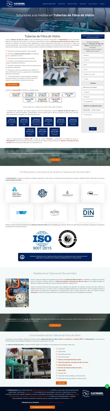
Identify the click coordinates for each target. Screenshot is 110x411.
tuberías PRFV (16, 90)
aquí (70, 398)
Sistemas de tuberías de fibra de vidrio (70, 368)
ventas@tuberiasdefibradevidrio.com (62, 20)
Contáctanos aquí (42, 20)
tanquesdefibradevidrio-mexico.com (51, 402)
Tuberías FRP (83, 4)
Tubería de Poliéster (72, 4)
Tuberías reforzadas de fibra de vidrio (69, 360)
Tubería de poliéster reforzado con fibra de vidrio (73, 362)
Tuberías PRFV (61, 4)
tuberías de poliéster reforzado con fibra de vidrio (31, 396)
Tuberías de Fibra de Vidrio (49, 4)
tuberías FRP (28, 139)
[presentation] (91, 122)
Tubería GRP (61, 370)
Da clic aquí (55, 159)
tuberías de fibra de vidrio (41, 390)
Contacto (102, 4)
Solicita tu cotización (65, 339)
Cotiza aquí (61, 383)
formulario (49, 139)
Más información (12, 84)
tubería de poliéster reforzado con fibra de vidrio (72, 281)
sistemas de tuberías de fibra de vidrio (63, 41)
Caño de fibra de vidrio (65, 365)
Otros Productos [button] (92, 4)
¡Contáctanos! (55, 325)
